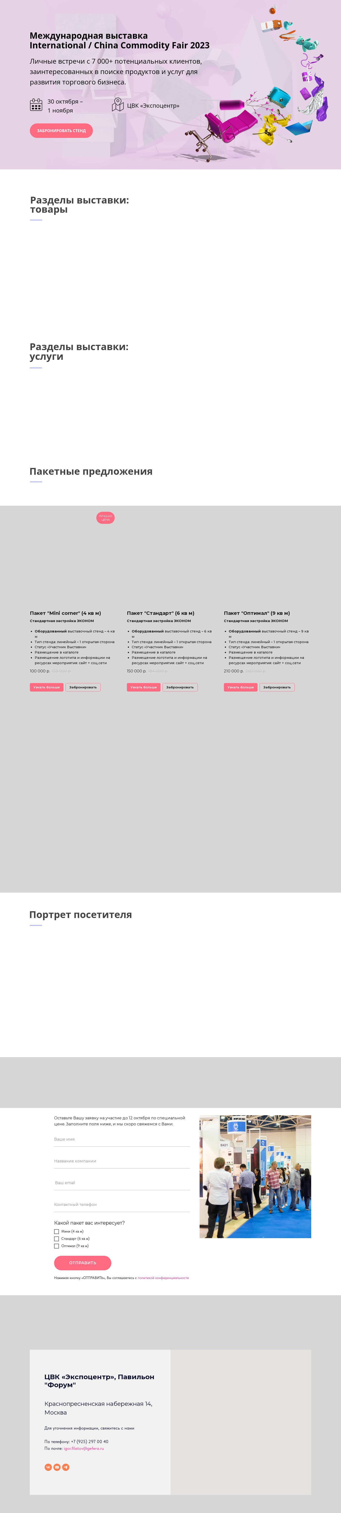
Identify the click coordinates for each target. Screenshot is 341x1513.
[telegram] (65, 1467)
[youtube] (57, 1467)
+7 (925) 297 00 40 (89, 1441)
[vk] (48, 1467)
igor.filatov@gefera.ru (84, 1448)
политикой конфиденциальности (163, 1278)
